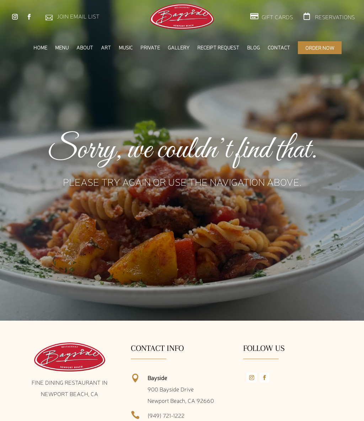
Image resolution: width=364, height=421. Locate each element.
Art (106, 48)
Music (126, 48)
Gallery (178, 48)
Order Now (319, 47)
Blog (253, 48)
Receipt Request (218, 48)
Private (150, 48)
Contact (279, 48)
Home (40, 48)
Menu (62, 48)
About (84, 48)
